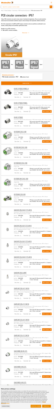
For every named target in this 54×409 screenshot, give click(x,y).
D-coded (49, 91)
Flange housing (27, 292)
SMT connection (20, 276)
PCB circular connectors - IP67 (38, 91)
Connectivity (15, 10)
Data (46, 91)
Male (28, 245)
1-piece (25, 354)
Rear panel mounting (32, 354)
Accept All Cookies (35, 406)
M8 (49, 353)
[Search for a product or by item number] (25, 7)
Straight (38, 354)
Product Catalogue (8, 10)
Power (46, 212)
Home (2, 10)
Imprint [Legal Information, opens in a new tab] (7, 403)
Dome (26, 276)
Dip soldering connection (21, 213)
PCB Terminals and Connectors (24, 10)
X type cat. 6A (16, 135)
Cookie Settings (5, 406)
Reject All (46, 406)
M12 (15, 213)
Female (29, 213)
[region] (27, 397)
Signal (46, 353)
